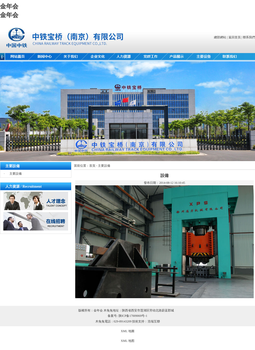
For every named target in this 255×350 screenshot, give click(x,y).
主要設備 (15, 173)
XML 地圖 (127, 331)
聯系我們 (249, 37)
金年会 (9, 6)
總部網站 (220, 37)
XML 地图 (127, 341)
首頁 (92, 165)
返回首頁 (234, 37)
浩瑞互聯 (154, 321)
